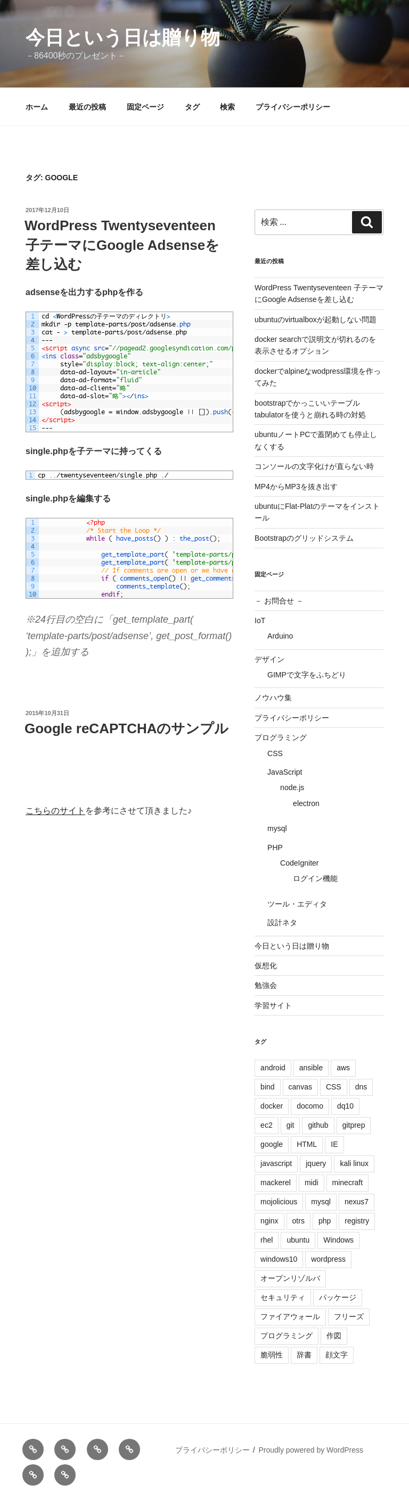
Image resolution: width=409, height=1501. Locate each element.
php (324, 1221)
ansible (311, 1067)
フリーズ (349, 1316)
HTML (307, 1144)
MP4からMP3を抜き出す (296, 486)
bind (267, 1087)
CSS (275, 753)
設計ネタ (282, 922)
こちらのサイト (55, 810)
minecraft (347, 1182)
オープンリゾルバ (290, 1278)
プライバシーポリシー (293, 107)
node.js (292, 787)
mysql (277, 828)
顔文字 (336, 1355)
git (291, 1125)
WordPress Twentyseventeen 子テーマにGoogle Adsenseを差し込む (121, 244)
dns (361, 1087)
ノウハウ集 (273, 697)
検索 (227, 107)
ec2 (266, 1125)
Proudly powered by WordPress (310, 1450)
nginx (269, 1221)
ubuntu (298, 1240)
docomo (310, 1106)
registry (357, 1221)
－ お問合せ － (279, 601)
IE (334, 1144)
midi (311, 1182)
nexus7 (357, 1201)
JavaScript (284, 772)
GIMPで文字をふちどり (306, 674)
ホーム (37, 107)
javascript (276, 1163)
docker (271, 1106)
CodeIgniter (299, 863)
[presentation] (106, 783)
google (271, 1144)
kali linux (354, 1163)
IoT (260, 620)
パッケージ (337, 1297)
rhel (266, 1240)
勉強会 (266, 985)
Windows (338, 1240)
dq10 (345, 1106)
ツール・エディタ (297, 904)
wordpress (328, 1259)
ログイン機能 (315, 878)
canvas (300, 1087)
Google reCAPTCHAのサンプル (126, 728)
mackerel (275, 1182)
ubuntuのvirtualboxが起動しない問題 (316, 319)
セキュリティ (282, 1297)
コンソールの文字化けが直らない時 (314, 466)
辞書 (304, 1355)
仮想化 (266, 965)
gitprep (353, 1125)
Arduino (280, 636)
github (318, 1125)
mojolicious (278, 1201)
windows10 (278, 1259)
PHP (275, 847)
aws (343, 1067)
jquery (316, 1163)
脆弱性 (271, 1355)
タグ (192, 107)
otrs (298, 1221)
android (272, 1067)
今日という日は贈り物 (123, 37)
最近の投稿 (87, 107)
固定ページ (145, 107)
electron (306, 803)
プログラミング (281, 737)
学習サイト (273, 1005)
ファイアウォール (290, 1316)
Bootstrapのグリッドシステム (304, 538)
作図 (333, 1335)
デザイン (269, 659)
